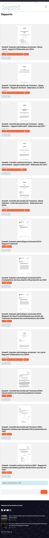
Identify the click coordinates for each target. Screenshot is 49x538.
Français (43, 1)
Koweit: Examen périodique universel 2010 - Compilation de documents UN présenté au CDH (24, 278)
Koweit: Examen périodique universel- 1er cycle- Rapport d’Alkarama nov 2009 (24, 353)
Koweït (4, 54)
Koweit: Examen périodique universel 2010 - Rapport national (22, 242)
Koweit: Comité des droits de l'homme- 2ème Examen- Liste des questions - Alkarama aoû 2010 (22, 203)
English (39, 1)
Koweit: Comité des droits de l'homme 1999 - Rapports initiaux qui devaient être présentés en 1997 (24, 429)
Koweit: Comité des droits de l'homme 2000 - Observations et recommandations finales (22, 391)
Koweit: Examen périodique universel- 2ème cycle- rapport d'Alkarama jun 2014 (22, 48)
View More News (5, 531)
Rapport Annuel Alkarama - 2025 (12, 483)
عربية (47, 1)
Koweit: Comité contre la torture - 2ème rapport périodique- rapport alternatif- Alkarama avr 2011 (24, 163)
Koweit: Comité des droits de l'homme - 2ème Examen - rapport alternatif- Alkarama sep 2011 (23, 125)
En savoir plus (6, 58)
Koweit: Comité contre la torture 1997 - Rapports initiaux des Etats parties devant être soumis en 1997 (24, 467)
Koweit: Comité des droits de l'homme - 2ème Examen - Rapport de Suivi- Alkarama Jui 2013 (23, 86)
